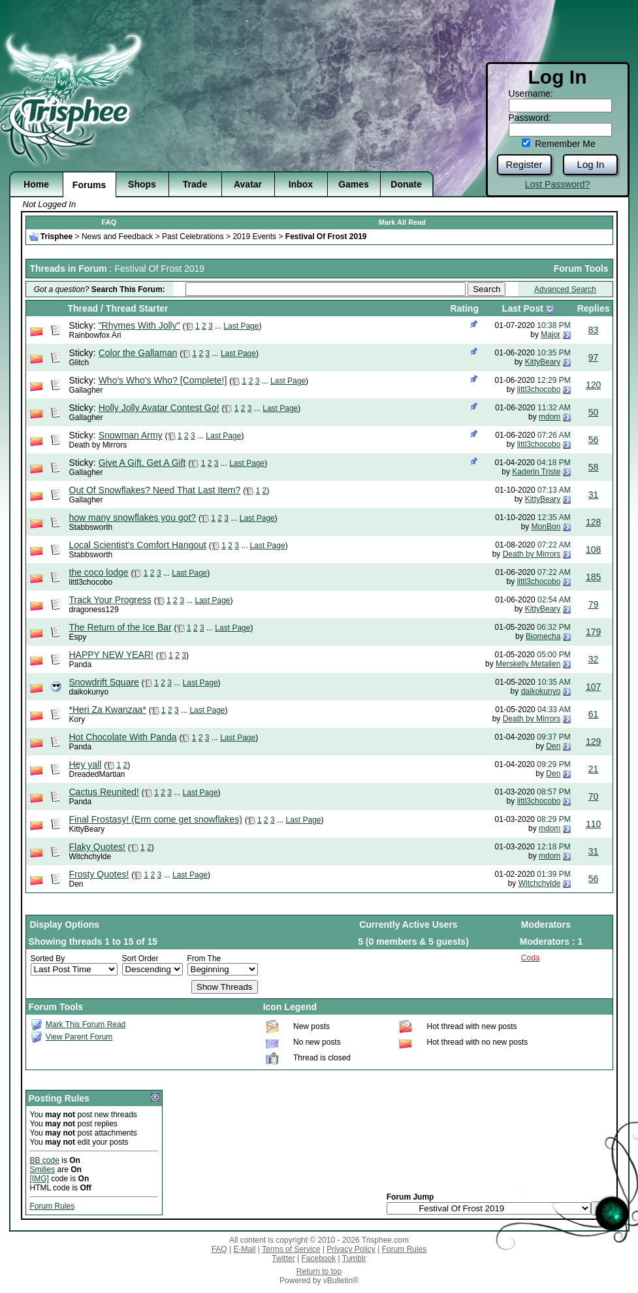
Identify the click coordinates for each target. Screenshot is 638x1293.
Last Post (522, 308)
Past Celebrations (193, 236)
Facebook (318, 1258)
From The (204, 958)
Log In (591, 164)
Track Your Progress (110, 600)
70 (593, 796)
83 (593, 330)
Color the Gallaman (138, 353)
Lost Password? (557, 184)
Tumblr (354, 1258)
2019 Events (254, 236)
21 (593, 769)
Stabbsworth (91, 527)
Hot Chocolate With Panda (123, 737)
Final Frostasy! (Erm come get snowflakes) (155, 819)
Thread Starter (137, 308)
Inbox (301, 184)
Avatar (248, 184)
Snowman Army (131, 435)
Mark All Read (402, 222)
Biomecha (543, 636)
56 (593, 439)
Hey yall (85, 764)
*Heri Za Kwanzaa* (107, 709)
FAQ (109, 222)
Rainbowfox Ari (95, 335)
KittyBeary (543, 362)
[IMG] (39, 1178)
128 (593, 522)
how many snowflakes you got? (133, 517)
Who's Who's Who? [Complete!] (163, 380)
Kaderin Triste (536, 471)
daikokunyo (89, 691)
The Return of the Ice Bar (120, 627)
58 (593, 467)
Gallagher (86, 390)
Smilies (43, 1169)
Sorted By (48, 958)
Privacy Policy (351, 1249)
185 (593, 577)
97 (593, 357)
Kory (77, 719)
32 (593, 659)
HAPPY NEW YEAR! (111, 654)
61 (593, 714)
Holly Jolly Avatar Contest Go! (159, 407)
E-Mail (244, 1249)
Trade (195, 184)
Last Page (241, 326)
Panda (80, 664)
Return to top (319, 1271)
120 (593, 385)
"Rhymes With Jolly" (139, 325)
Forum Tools (581, 268)
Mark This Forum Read (85, 1024)
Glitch (79, 362)
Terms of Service (291, 1249)
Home (36, 184)
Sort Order (140, 958)
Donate (406, 184)
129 (593, 741)
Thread (83, 308)
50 (593, 412)
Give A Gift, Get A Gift (142, 462)
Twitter (283, 1258)
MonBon (546, 526)
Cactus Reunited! (104, 792)
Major (550, 334)
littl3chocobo (539, 389)
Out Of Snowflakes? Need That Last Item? (155, 490)
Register (524, 164)
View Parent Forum (79, 1036)
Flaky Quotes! (97, 847)
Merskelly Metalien (528, 663)
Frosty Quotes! (99, 874)
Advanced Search (565, 289)
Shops (142, 184)
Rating (464, 308)
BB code (44, 1160)
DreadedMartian (97, 774)
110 (593, 824)
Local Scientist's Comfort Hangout (137, 545)
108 (593, 549)
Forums (89, 185)
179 (593, 632)
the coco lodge (99, 572)
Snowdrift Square (104, 682)
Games (353, 184)
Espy (78, 637)
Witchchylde (90, 856)
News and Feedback (117, 236)
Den (553, 746)
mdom (549, 416)
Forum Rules (52, 1206)
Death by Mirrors (98, 445)
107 (593, 686)
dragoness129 (94, 609)
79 (593, 604)
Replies (593, 308)
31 (593, 494)
